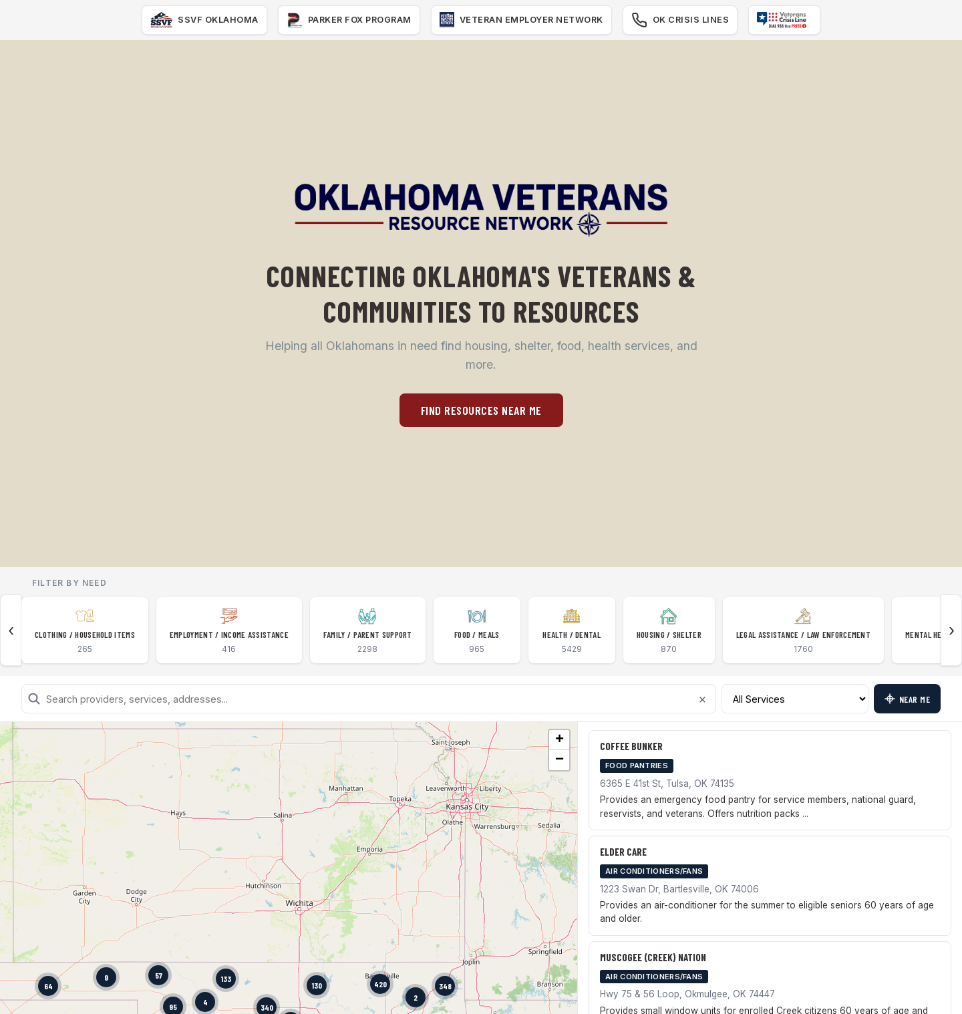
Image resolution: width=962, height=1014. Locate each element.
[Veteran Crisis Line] (784, 20)
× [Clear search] (702, 699)
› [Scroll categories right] (952, 630)
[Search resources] (368, 698)
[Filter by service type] (795, 698)
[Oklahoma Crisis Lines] (680, 20)
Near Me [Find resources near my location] (908, 699)
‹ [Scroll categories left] (11, 630)
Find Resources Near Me (481, 410)
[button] (106, 977)
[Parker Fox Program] (349, 20)
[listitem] (84, 630)
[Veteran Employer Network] (521, 20)
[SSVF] (204, 20)
